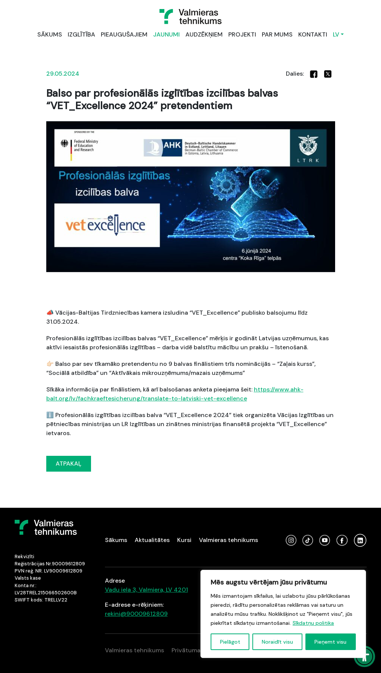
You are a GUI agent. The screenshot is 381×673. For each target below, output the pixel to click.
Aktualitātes (152, 540)
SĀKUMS (49, 34)
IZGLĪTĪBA (81, 34)
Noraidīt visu (277, 641)
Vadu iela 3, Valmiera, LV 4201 (146, 590)
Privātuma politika (197, 650)
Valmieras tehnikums (228, 540)
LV (336, 34)
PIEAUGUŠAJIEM (124, 34)
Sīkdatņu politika (313, 623)
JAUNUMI (166, 34)
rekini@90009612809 (136, 614)
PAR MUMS (277, 34)
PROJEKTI (242, 34)
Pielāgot (230, 641)
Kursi (184, 540)
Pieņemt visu (330, 641)
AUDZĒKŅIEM (204, 34)
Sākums (116, 540)
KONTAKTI (312, 34)
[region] (283, 614)
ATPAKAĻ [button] (69, 463)
